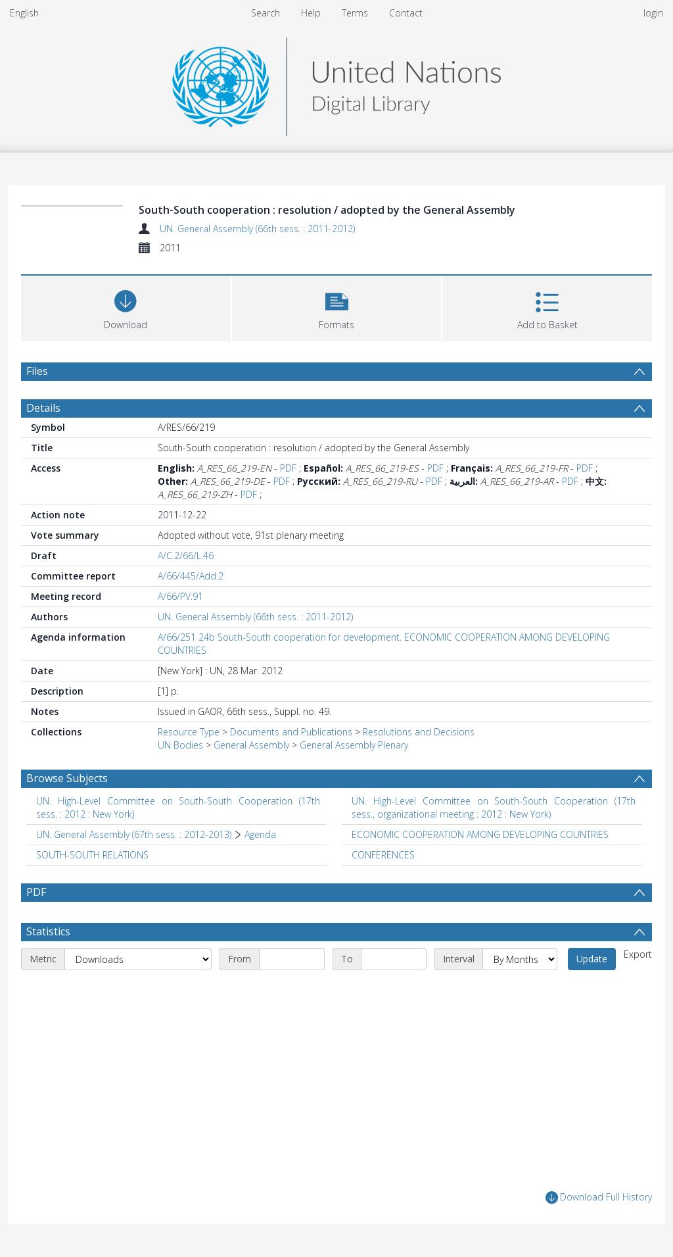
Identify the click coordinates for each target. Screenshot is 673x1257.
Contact (406, 13)
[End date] (394, 959)
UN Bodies (180, 745)
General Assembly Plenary (354, 745)
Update (591, 958)
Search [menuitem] (265, 13)
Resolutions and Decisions (419, 732)
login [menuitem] (653, 13)
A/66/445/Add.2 (190, 576)
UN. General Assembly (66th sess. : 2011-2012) (257, 228)
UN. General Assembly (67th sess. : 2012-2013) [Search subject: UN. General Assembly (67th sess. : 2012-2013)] (133, 834)
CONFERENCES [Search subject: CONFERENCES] (383, 855)
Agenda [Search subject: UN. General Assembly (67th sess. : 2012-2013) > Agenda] (260, 834)
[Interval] (519, 959)
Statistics (48, 931)
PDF (288, 468)
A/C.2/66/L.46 (186, 555)
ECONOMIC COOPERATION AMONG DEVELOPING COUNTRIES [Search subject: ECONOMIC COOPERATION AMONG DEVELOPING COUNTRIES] (480, 834)
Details (43, 408)
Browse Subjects (67, 778)
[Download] (126, 307)
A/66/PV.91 (180, 596)
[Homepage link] (336, 83)
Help (311, 13)
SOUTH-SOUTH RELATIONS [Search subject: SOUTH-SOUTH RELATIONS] (92, 855)
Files (37, 371)
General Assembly (251, 745)
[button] (337, 307)
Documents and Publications (291, 732)
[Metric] (138, 959)
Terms (355, 13)
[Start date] (292, 959)
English (24, 13)
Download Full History (598, 1197)
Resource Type (189, 732)
